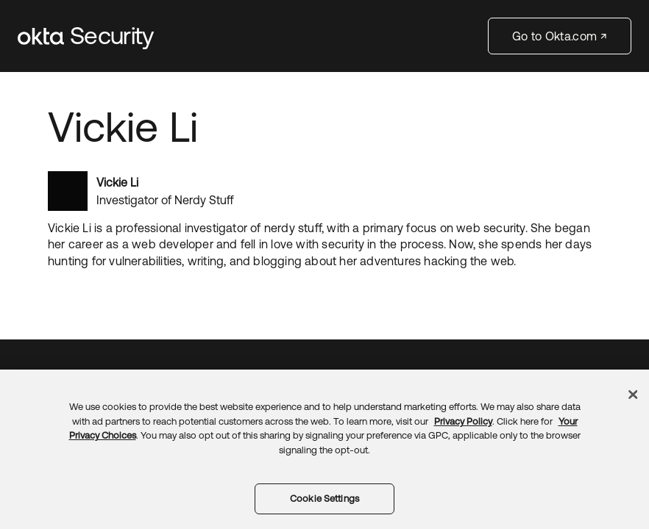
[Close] (632, 394)
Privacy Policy (463, 421)
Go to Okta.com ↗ (559, 36)
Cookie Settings (324, 498)
